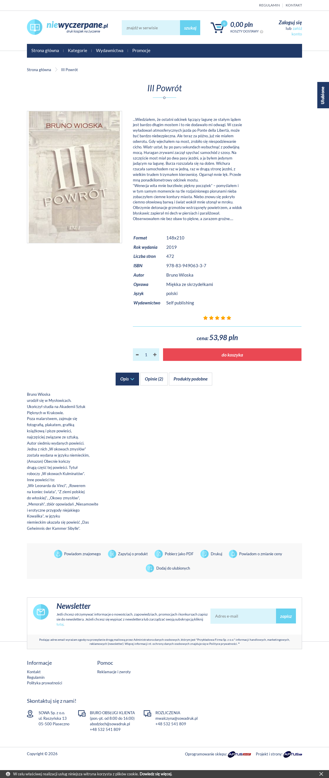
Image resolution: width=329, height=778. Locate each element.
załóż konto (297, 31)
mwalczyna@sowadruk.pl (176, 718)
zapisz (286, 616)
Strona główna (45, 50)
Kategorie (77, 50)
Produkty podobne (191, 378)
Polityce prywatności (223, 643)
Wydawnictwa (110, 50)
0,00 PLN (241, 24)
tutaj (60, 624)
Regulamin (269, 5)
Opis (124, 378)
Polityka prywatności (44, 683)
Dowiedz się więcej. (156, 774)
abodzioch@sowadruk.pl (110, 724)
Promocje (141, 50)
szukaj (190, 27)
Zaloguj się (290, 22)
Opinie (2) (154, 378)
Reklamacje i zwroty (114, 671)
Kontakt (294, 5)
